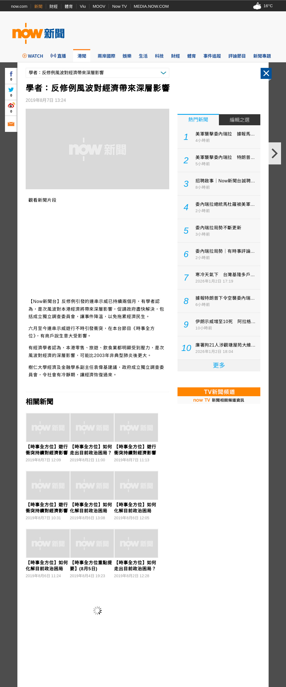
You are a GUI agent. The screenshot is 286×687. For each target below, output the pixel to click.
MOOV (99, 6)
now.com (19, 6)
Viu (83, 6)
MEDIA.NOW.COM (151, 6)
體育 (69, 6)
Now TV (119, 6)
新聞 (38, 6)
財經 (53, 6)
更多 (219, 365)
